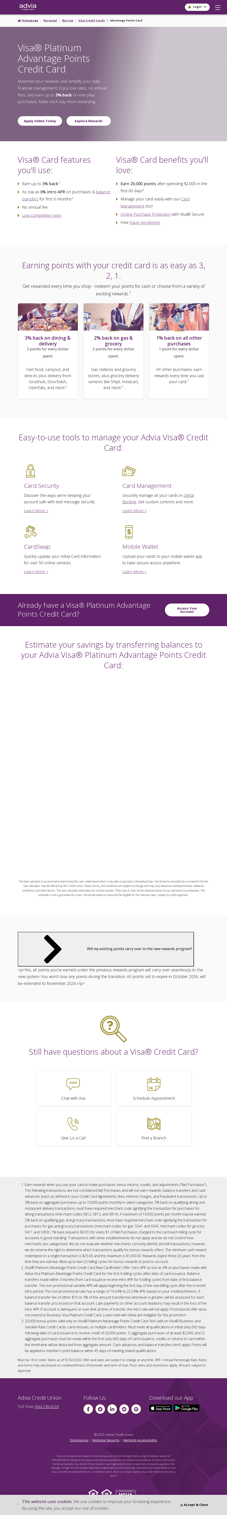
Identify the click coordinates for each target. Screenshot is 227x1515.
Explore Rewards (89, 121)
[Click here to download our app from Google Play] (186, 1407)
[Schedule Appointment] (154, 1088)
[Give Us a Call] (73, 1128)
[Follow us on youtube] (124, 1409)
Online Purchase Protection (146, 214)
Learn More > (36, 510)
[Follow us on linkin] (112, 1409)
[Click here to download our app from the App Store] (161, 1407)
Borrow (67, 20)
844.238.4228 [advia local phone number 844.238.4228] (47, 1406)
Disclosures (79, 1440)
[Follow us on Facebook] (88, 1409)
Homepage (30, 20)
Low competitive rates (41, 215)
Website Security (105, 1440)
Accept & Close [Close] (194, 1505)
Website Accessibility (140, 1440)
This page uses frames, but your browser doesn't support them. (113, 772)
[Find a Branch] (154, 1128)
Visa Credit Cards (91, 20)
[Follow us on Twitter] (100, 1409)
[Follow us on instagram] (136, 1409)
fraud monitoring (145, 222)
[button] (217, 6)
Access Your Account (187, 610)
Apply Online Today (40, 121)
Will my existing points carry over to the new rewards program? (106, 948)
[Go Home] (28, 7)
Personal (50, 20)
